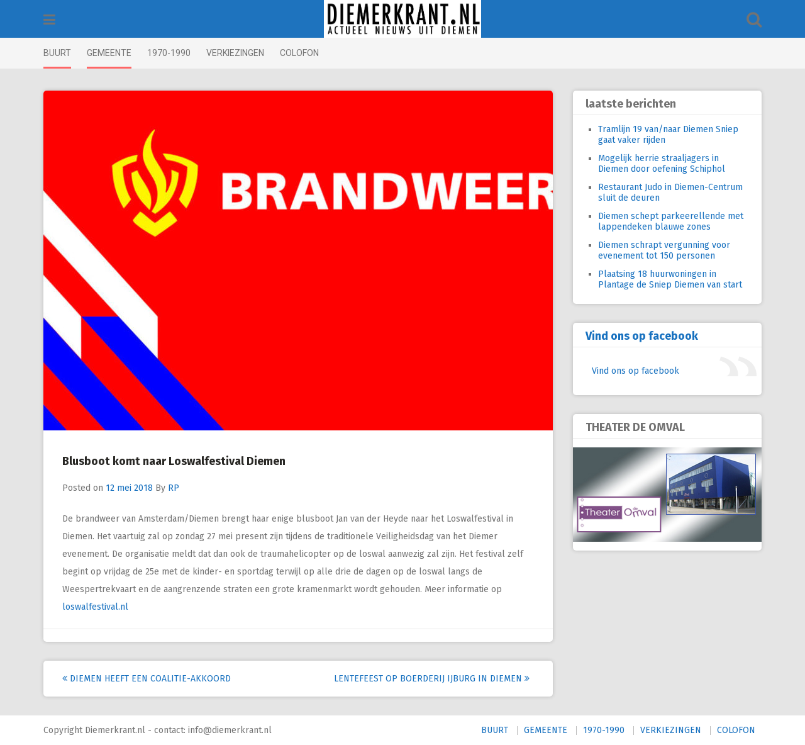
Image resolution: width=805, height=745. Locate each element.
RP (173, 488)
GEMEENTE (109, 53)
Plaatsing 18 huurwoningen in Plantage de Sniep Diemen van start (670, 279)
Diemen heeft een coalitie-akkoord (146, 678)
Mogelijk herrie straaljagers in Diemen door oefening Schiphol (661, 163)
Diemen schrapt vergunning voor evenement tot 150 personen (664, 250)
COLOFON (299, 53)
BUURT (57, 53)
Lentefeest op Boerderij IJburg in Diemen (432, 678)
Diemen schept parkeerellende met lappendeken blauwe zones (670, 221)
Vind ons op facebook (642, 336)
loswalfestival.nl (95, 607)
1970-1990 (169, 53)
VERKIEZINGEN (235, 53)
